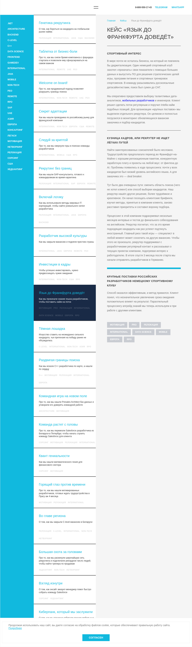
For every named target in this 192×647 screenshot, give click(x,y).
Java (10, 74)
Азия (11, 119)
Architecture (16, 29)
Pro (56, 308)
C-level (12, 40)
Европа (12, 124)
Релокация (15, 152)
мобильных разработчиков (138, 100)
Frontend (14, 57)
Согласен (96, 637)
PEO (10, 91)
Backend (13, 34)
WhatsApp (178, 7)
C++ (10, 46)
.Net (10, 23)
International (16, 68)
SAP (10, 107)
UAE (10, 113)
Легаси (12, 135)
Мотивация (15, 141)
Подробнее (15, 628)
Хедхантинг (15, 169)
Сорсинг (13, 158)
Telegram (161, 7)
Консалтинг (15, 130)
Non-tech (13, 85)
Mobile (12, 79)
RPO (10, 102)
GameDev (13, 62)
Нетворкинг (15, 147)
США (10, 163)
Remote (12, 96)
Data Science (16, 51)
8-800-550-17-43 (143, 7)
